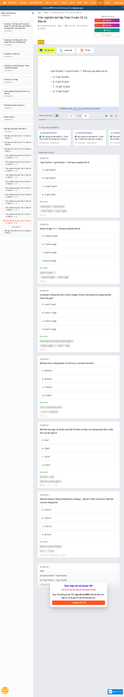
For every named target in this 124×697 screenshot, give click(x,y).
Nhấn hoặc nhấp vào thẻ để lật (79, 108)
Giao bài (107, 25)
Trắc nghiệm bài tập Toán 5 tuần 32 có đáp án (66, 12)
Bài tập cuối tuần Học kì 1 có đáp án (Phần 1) (18, 137)
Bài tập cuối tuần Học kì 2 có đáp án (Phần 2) (18, 232)
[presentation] (48, 498)
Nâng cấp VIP (78, 635)
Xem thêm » (16, 227)
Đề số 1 (41, 42)
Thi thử (85, 50)
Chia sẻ (107, 20)
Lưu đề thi (107, 35)
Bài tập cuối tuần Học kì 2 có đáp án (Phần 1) (18, 150)
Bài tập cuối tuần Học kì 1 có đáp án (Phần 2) (18, 143)
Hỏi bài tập (5, 690)
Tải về (107, 30)
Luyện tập (66, 50)
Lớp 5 (39, 12)
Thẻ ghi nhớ (46, 50)
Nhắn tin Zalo (115, 692)
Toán (46, 12)
